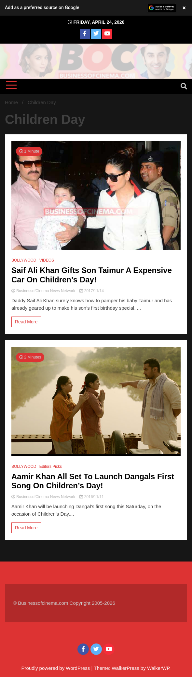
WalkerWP (158, 668)
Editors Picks (50, 466)
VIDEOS (46, 260)
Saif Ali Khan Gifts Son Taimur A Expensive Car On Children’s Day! (91, 275)
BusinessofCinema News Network (43, 291)
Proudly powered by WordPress (56, 668)
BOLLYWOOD (23, 260)
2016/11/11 (91, 496)
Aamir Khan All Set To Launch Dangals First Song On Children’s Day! (92, 481)
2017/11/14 (91, 291)
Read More (26, 321)
